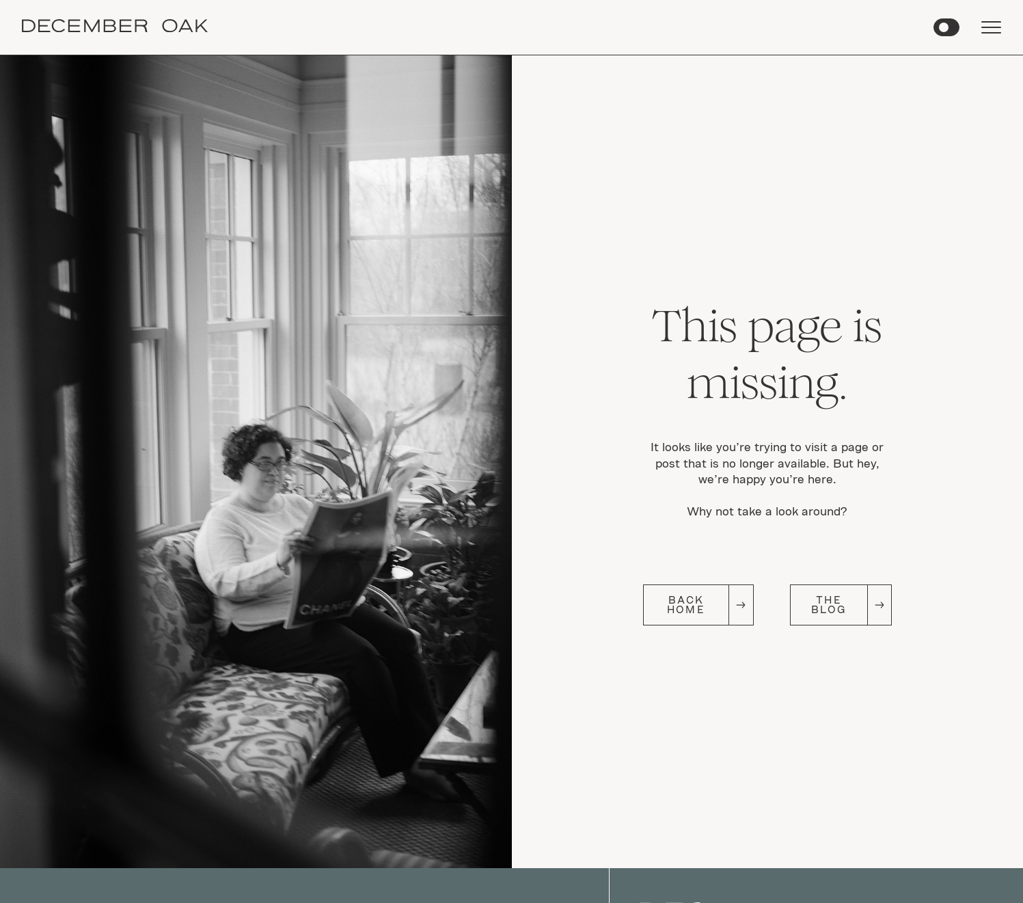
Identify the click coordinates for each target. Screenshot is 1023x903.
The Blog (828, 604)
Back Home (686, 604)
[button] (946, 27)
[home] (115, 27)
